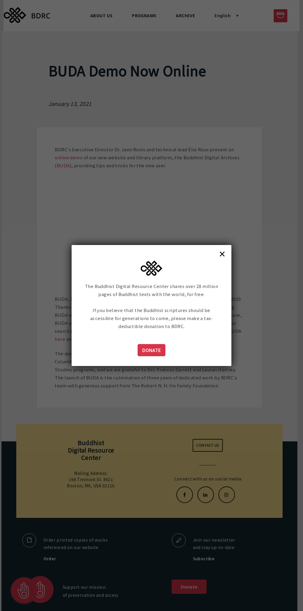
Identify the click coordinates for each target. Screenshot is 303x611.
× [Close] (222, 253)
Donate (151, 350)
